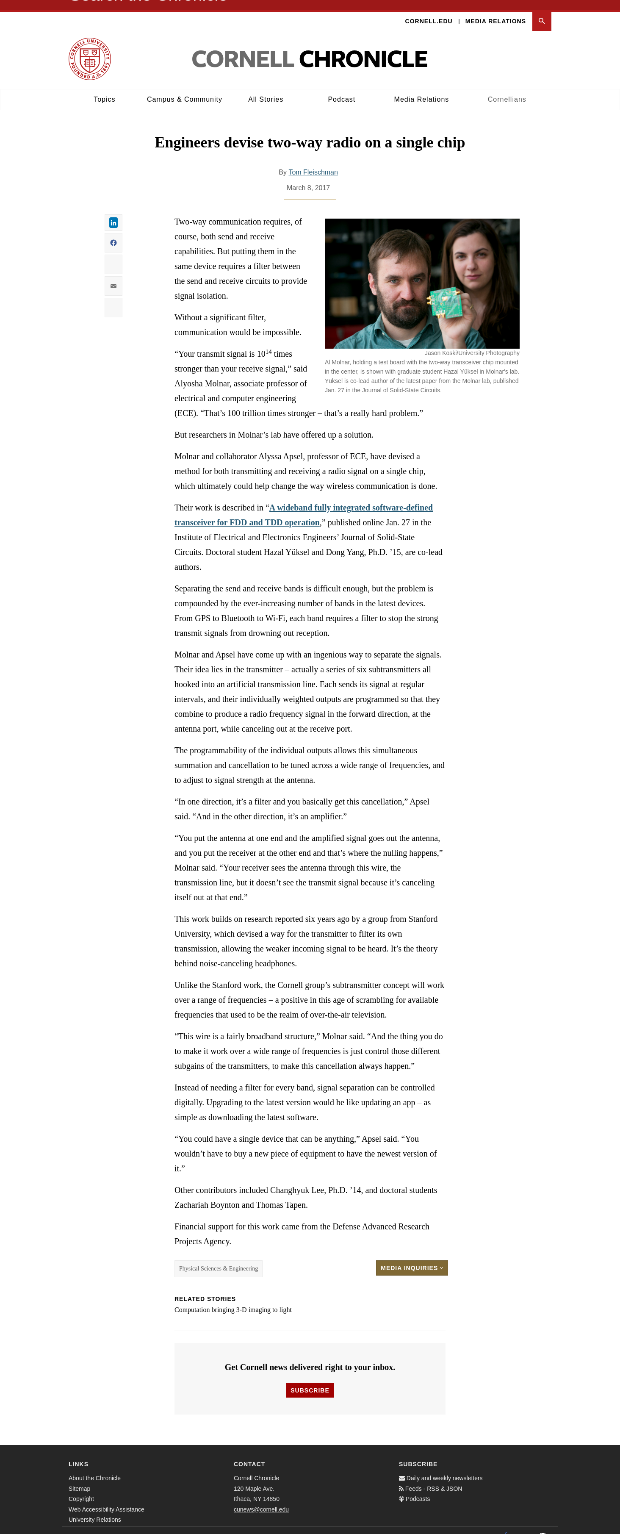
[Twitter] (524, 1525)
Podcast (341, 89)
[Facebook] (505, 1525)
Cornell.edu (429, 11)
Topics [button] (104, 89)
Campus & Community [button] (184, 89)
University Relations (95, 1509)
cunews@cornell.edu (261, 1499)
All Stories (265, 89)
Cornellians (507, 89)
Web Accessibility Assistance (106, 1499)
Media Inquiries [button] (412, 1258)
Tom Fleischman (313, 162)
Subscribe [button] (310, 1380)
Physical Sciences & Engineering (218, 1259)
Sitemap (79, 1478)
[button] (541, 11)
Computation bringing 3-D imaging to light (233, 1300)
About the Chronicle (95, 1468)
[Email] (542, 1525)
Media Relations (495, 11)
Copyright (81, 1488)
